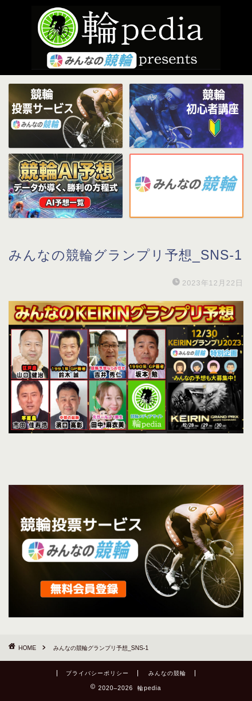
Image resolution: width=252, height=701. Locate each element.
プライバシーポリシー (97, 673)
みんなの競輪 (167, 673)
